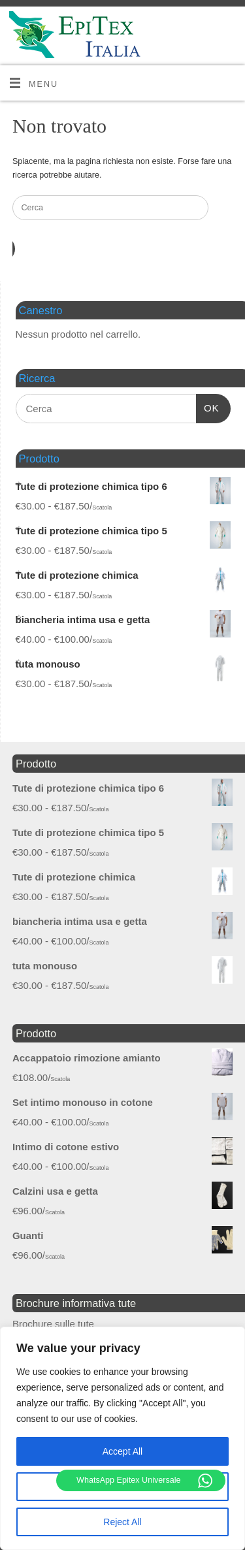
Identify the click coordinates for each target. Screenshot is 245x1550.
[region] (122, 1438)
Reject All (122, 1522)
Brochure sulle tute (53, 1323)
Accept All (122, 1451)
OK (208, 406)
